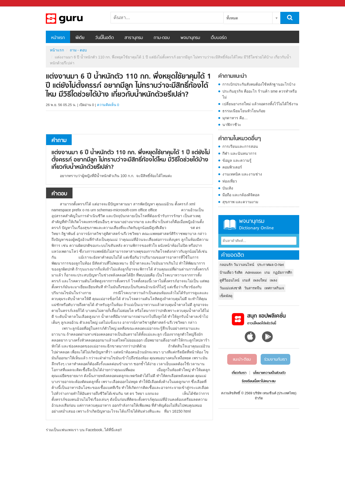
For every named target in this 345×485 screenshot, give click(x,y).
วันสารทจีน (252, 288)
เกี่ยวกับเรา (239, 373)
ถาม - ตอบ (78, 50)
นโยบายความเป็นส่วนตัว (269, 373)
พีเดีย (79, 37)
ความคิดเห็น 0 (108, 105)
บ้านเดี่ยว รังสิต (231, 272)
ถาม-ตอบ (162, 37)
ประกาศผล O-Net (270, 265)
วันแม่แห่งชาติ (230, 288)
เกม (267, 272)
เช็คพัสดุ (226, 296)
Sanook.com (16, 3)
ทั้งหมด (232, 18)
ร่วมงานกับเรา (275, 359)
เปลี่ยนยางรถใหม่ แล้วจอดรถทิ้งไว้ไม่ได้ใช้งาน (260, 104)
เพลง (273, 280)
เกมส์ (246, 280)
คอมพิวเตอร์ (232, 167)
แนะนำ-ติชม (242, 359)
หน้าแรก (58, 37)
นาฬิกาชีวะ (231, 124)
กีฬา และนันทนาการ (239, 153)
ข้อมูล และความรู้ (236, 160)
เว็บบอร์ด (219, 37)
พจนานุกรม (190, 37)
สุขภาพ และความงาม (240, 202)
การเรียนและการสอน (240, 146)
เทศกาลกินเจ (274, 288)
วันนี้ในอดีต (104, 37)
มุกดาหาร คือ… (235, 118)
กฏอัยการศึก (282, 272)
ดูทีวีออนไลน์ (229, 280)
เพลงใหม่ (260, 280)
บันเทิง (227, 188)
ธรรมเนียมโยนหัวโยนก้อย (243, 111)
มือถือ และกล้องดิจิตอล (241, 195)
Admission (253, 272)
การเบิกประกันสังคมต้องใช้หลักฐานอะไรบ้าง (258, 84)
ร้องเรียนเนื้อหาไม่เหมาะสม (258, 381)
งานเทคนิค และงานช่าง (242, 174)
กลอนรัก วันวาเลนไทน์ (237, 265)
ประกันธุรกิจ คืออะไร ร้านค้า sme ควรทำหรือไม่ (259, 94)
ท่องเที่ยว (229, 181)
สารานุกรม (134, 37)
